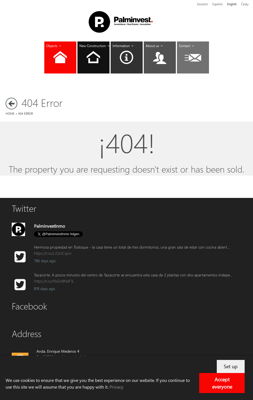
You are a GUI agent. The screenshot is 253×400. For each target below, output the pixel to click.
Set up (231, 366)
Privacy (116, 387)
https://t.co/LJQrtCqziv (52, 253)
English (232, 4)
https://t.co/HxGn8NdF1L (54, 281)
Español (217, 4)
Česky (245, 4)
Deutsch (202, 4)
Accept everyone (222, 383)
